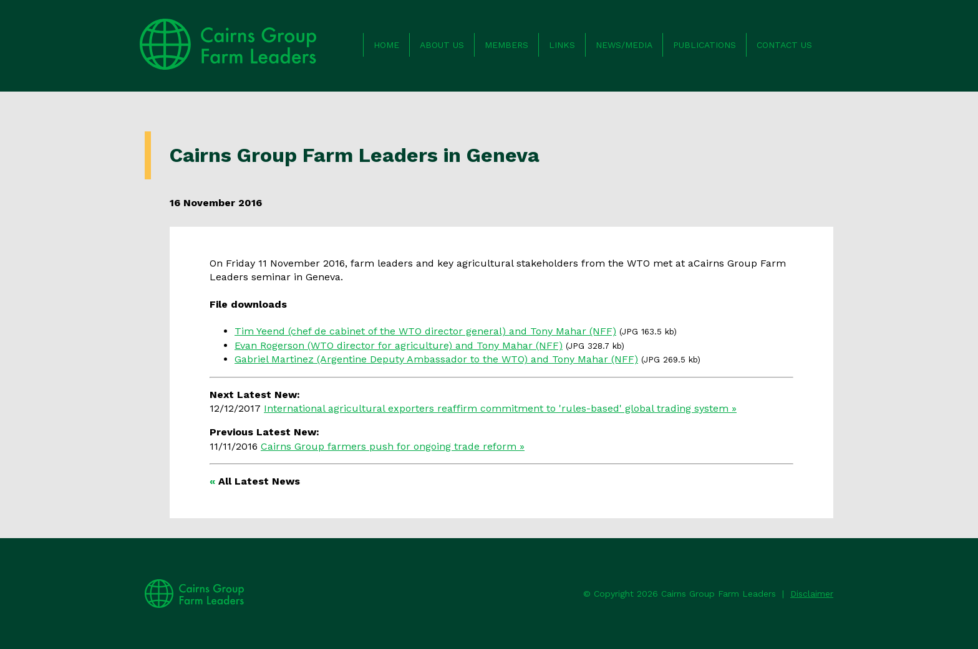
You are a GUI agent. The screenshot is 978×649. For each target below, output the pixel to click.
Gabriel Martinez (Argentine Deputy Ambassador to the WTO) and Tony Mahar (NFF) (436, 359)
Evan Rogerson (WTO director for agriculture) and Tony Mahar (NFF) (399, 345)
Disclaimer (811, 594)
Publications (704, 45)
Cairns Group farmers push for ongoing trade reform (388, 446)
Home (386, 45)
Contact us (784, 45)
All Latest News (259, 481)
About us (442, 45)
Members (506, 45)
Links (562, 45)
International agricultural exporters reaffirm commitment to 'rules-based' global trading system (496, 408)
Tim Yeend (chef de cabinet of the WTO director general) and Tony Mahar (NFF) (425, 331)
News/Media (624, 45)
